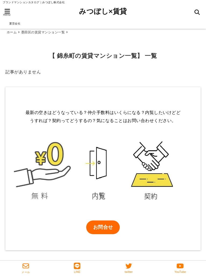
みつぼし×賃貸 (103, 11)
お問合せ (103, 227)
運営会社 (14, 23)
